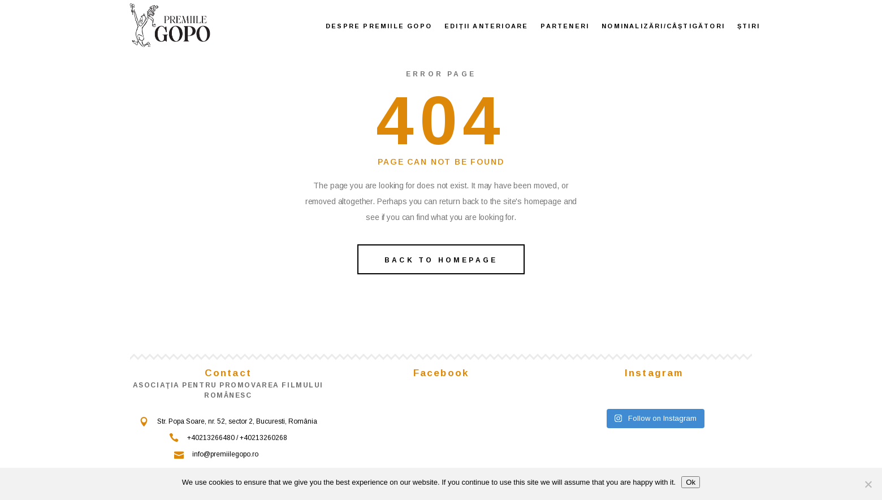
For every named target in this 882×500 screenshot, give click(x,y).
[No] (868, 484)
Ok (690, 482)
